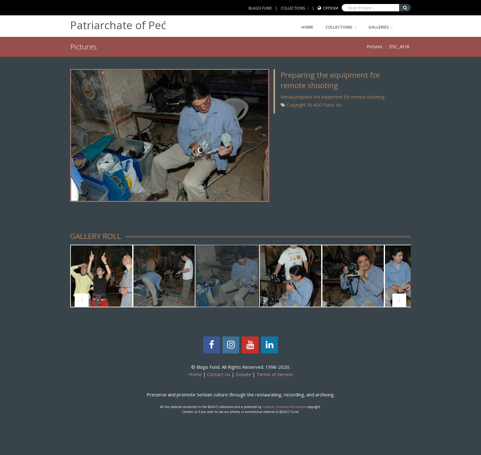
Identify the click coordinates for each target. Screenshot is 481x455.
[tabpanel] (101, 276)
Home (307, 27)
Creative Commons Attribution (284, 407)
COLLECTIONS (293, 8)
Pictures (375, 46)
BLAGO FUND (260, 8)
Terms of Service (274, 374)
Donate (243, 374)
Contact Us (218, 374)
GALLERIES (378, 27)
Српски (330, 8)
